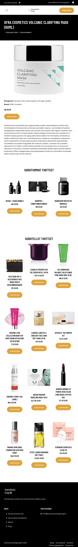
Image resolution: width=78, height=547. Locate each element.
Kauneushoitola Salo (16, 514)
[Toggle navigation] (7, 10)
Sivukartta (69, 545)
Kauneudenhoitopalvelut (17, 518)
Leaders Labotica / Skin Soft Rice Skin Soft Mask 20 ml (39, 336)
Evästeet (70, 543)
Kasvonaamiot (26, 32)
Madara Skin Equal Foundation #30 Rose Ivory (14, 450)
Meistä (10, 522)
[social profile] (19, 3)
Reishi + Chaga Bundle (15, 201)
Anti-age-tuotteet (44, 101)
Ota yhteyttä (60, 543)
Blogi (10, 526)
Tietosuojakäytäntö (56, 545)
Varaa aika (66, 10)
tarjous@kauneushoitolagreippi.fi (59, 2)
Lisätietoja (12, 117)
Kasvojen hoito (12, 32)
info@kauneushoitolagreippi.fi (54, 514)
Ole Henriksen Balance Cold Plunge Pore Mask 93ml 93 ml (63, 272)
